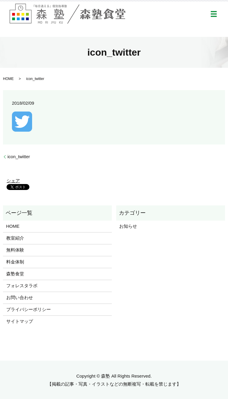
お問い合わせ (19, 297)
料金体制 (15, 261)
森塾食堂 (15, 273)
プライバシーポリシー (28, 309)
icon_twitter (18, 156)
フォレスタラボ (21, 285)
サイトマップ (19, 321)
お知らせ (128, 226)
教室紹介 (15, 238)
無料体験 (15, 249)
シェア (13, 180)
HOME (8, 79)
